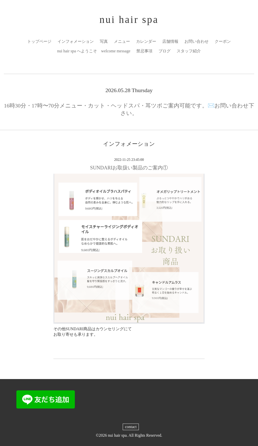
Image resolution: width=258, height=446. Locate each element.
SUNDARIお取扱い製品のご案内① (129, 167)
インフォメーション (75, 41)
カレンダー (146, 41)
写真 (104, 41)
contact (131, 427)
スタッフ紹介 (189, 51)
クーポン (223, 41)
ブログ (164, 51)
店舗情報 (170, 41)
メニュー (122, 41)
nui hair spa (129, 19)
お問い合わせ (196, 41)
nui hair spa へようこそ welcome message (94, 51)
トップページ (39, 41)
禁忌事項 (144, 51)
